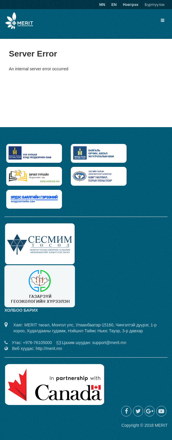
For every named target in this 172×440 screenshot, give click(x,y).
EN (114, 4)
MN (102, 4)
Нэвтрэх (130, 4)
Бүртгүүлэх (155, 4)
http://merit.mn (49, 348)
